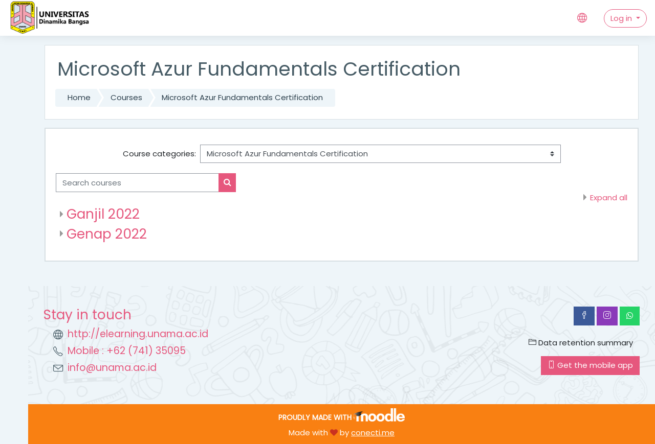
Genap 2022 (107, 233)
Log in (622, 18)
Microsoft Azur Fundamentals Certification (242, 97)
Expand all (608, 197)
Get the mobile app (590, 365)
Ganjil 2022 (103, 213)
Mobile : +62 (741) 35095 (127, 351)
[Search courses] (137, 182)
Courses (126, 97)
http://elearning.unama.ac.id (138, 334)
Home (79, 97)
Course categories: (159, 153)
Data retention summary (581, 342)
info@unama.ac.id (112, 368)
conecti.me (373, 432)
